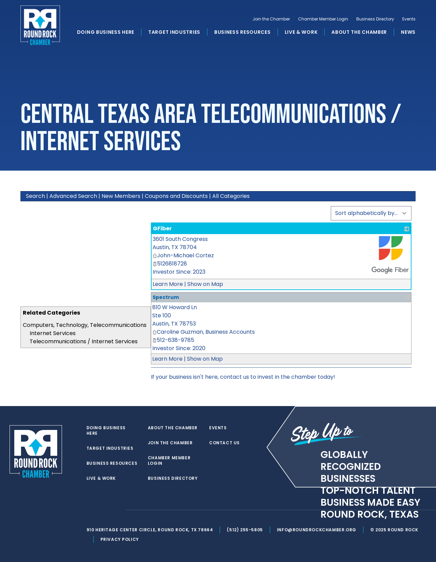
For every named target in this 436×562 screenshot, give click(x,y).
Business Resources (242, 32)
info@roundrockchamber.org (316, 530)
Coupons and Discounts (176, 196)
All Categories (231, 196)
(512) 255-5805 (245, 530)
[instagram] (117, 510)
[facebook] (103, 510)
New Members (121, 196)
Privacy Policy (119, 539)
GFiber (162, 228)
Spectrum (166, 297)
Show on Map (205, 284)
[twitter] (90, 510)
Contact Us (224, 443)
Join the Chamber (271, 19)
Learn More (168, 284)
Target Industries (174, 32)
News (408, 32)
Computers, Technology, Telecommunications (84, 325)
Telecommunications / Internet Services (84, 341)
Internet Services (53, 333)
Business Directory (375, 19)
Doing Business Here (105, 32)
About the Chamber (359, 32)
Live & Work (301, 32)
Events (409, 19)
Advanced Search (73, 196)
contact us (234, 377)
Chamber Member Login (323, 19)
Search (35, 196)
